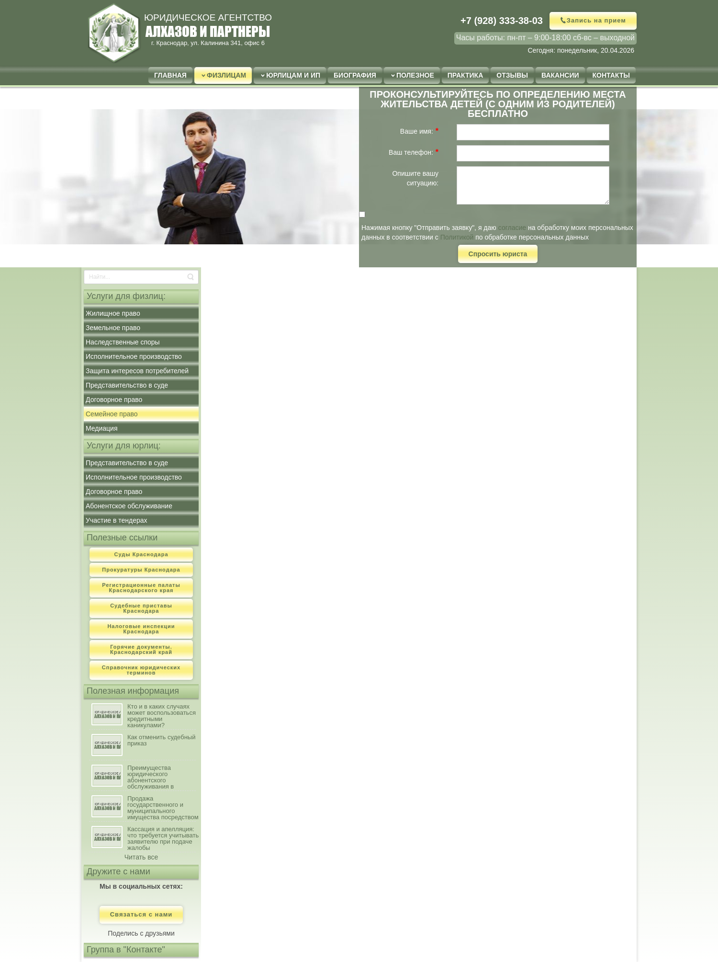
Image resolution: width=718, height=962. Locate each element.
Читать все (141, 857)
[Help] (444, 131)
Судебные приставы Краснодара (141, 608)
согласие (512, 227)
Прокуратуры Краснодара (141, 570)
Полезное (415, 75)
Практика (465, 75)
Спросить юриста (498, 254)
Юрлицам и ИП (293, 75)
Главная (170, 75)
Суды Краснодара (141, 554)
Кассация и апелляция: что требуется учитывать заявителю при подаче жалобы (163, 838)
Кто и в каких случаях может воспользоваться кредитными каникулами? (161, 716)
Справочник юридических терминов (141, 670)
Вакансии (560, 75)
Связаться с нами (141, 914)
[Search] (141, 277)
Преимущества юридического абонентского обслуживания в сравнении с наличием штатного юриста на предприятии (160, 777)
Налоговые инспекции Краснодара (141, 628)
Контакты (611, 75)
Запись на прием (596, 20)
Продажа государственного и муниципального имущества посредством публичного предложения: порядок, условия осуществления (163, 808)
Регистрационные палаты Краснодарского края (141, 587)
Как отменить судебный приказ (161, 740)
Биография (355, 75)
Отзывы (512, 75)
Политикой (457, 237)
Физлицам (226, 75)
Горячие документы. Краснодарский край (141, 649)
